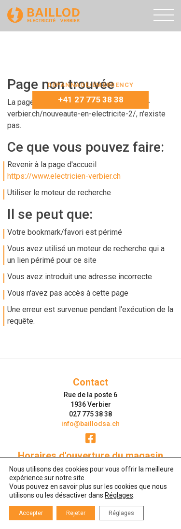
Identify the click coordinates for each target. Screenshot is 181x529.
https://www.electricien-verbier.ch (64, 176)
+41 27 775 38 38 (91, 99)
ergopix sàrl (114, 520)
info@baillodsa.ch (90, 424)
